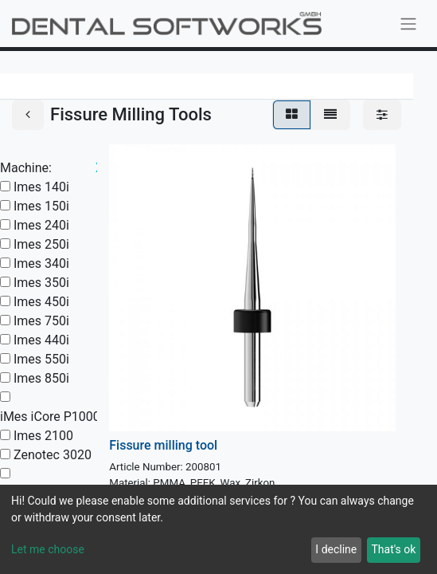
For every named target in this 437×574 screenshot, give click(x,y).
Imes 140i (41, 187)
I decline (336, 549)
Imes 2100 (43, 435)
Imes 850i (41, 378)
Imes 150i (41, 206)
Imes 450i (41, 301)
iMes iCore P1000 (50, 416)
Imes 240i (41, 225)
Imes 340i (41, 263)
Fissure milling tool (163, 445)
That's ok (393, 549)
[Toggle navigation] (408, 23)
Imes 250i (41, 244)
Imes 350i (41, 282)
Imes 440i (41, 340)
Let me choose (47, 549)
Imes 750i (41, 320)
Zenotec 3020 (53, 454)
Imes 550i (41, 359)
